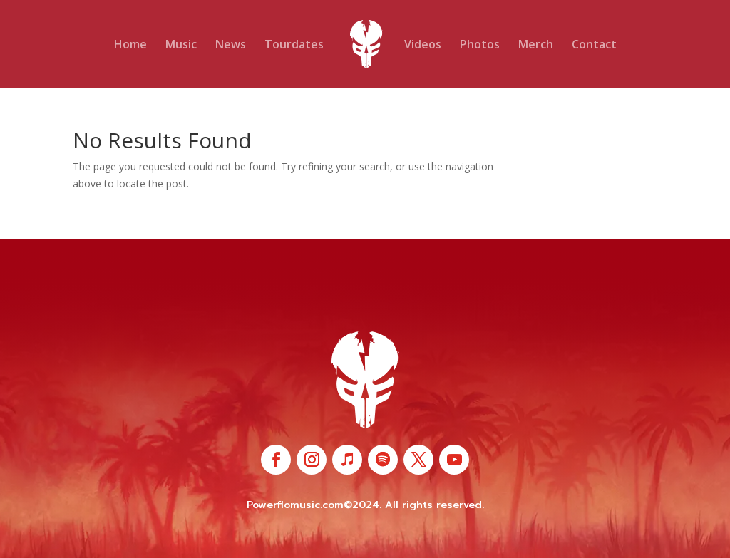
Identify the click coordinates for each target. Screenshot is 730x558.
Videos (422, 45)
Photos (480, 45)
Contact (594, 45)
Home (130, 45)
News (230, 45)
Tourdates (294, 45)
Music (181, 45)
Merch (535, 45)
